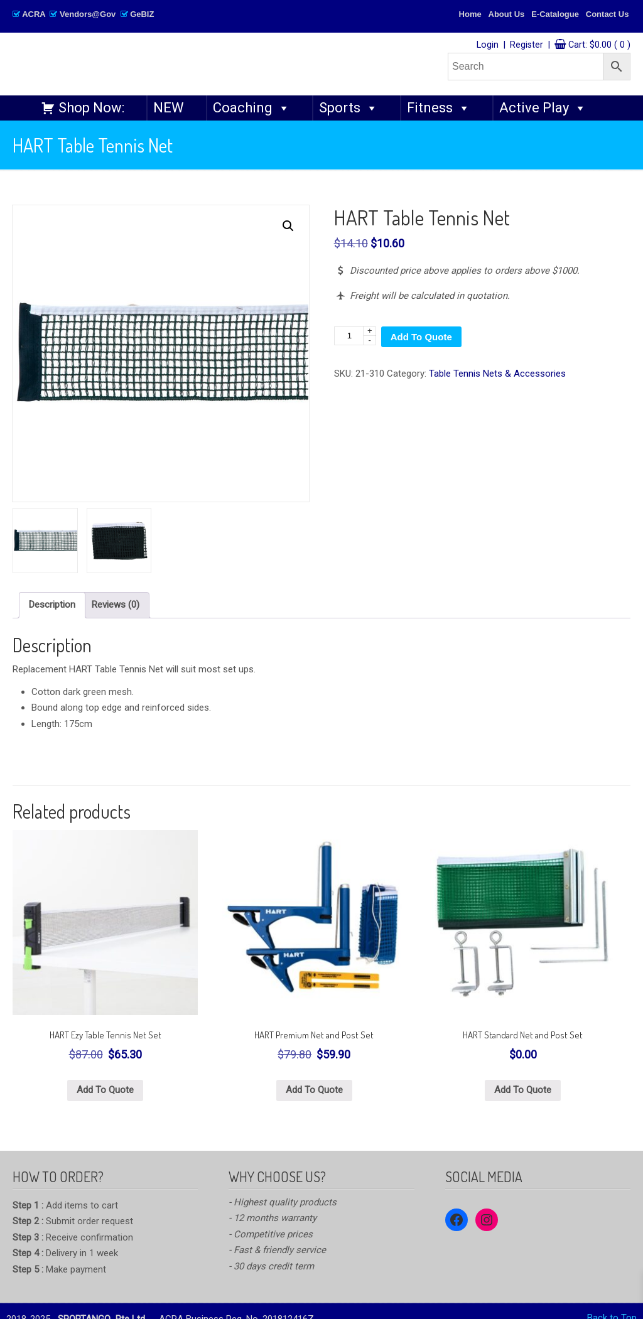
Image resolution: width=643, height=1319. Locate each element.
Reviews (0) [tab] (115, 604)
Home (470, 14)
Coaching (251, 108)
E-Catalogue (555, 14)
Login (488, 45)
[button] (288, 226)
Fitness (438, 108)
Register (526, 45)
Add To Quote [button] (105, 1090)
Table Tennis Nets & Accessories (497, 373)
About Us (507, 14)
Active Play (542, 108)
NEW (168, 108)
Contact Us (607, 14)
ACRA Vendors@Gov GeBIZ (83, 14)
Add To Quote (421, 336)
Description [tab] (52, 604)
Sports (348, 108)
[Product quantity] (355, 335)
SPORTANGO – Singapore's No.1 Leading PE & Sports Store (198, 64)
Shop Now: (91, 108)
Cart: (599, 45)
